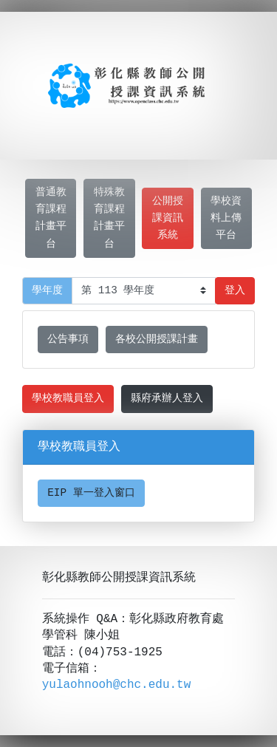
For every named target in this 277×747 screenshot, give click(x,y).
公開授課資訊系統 (167, 218)
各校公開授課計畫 (156, 339)
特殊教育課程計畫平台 (109, 217)
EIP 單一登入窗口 (91, 493)
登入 (235, 291)
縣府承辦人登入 (167, 399)
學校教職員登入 (68, 399)
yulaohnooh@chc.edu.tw (116, 685)
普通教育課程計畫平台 (50, 217)
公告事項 (68, 339)
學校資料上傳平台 (226, 218)
